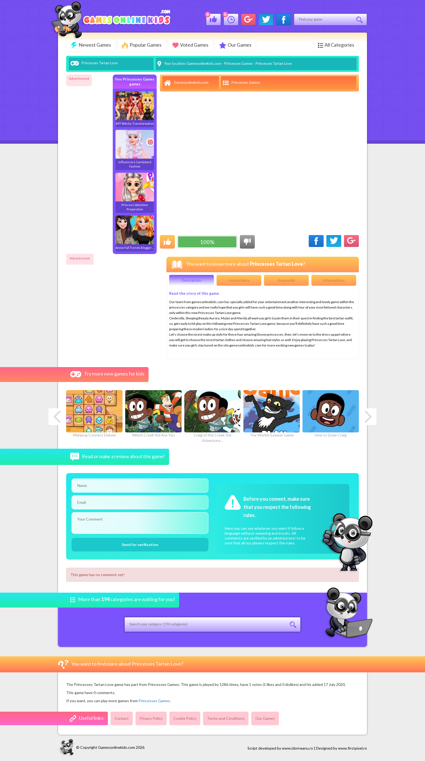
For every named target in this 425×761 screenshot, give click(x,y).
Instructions (239, 280)
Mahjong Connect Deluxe (94, 413)
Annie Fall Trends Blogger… (134, 232)
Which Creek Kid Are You (153, 413)
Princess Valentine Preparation (134, 191)
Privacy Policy (151, 718)
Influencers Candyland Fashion (134, 149)
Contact (122, 718)
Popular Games (142, 45)
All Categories (336, 45)
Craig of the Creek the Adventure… (212, 416)
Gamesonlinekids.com (203, 63)
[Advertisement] (88, 163)
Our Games (236, 45)
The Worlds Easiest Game (271, 413)
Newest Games (91, 45)
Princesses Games (238, 63)
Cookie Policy (184, 718)
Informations (334, 280)
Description (191, 280)
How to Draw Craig (330, 413)
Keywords (286, 280)
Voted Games (191, 45)
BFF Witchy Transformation (134, 108)
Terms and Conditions (225, 718)
